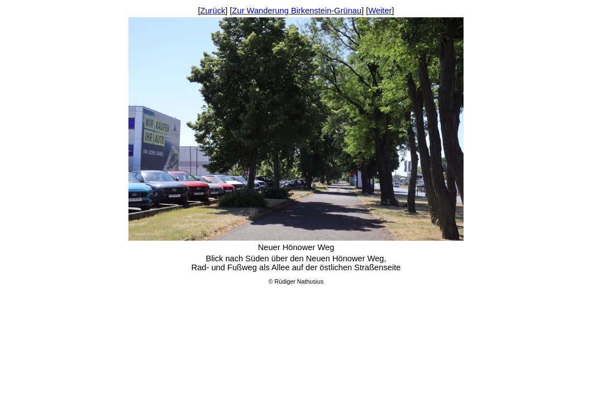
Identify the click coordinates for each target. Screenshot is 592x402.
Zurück (213, 10)
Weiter (380, 10)
